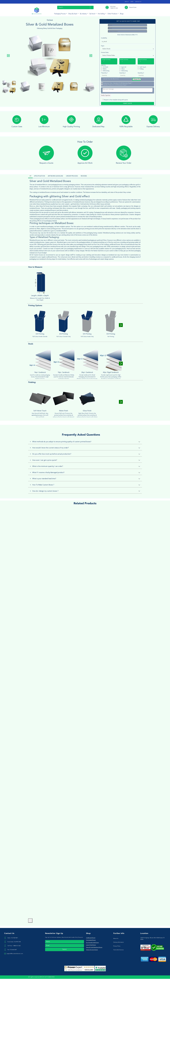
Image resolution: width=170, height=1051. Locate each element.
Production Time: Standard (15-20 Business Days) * (117, 83)
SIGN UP (126, 1)
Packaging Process (60, 14)
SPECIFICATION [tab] (39, 176)
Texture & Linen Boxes (92, 949)
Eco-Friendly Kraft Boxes (92, 942)
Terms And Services (118, 949)
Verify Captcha (105, 95)
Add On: (103, 65)
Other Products (112, 14)
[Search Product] (92, 7)
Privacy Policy (116, 946)
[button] (30, 920)
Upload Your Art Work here (111, 79)
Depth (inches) (142, 59)
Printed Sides (105, 52)
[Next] (121, 325)
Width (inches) (124, 59)
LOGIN (131, 1)
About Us (115, 938)
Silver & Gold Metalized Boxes (94, 947)
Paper (102, 45)
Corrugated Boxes (91, 940)
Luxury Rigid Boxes (91, 945)
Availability (104, 38)
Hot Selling (101, 14)
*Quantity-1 (104, 73)
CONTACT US (138, 1)
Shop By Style (72, 14)
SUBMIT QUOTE (127, 103)
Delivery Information (118, 942)
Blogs (121, 14)
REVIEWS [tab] (84, 176)
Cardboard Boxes (90, 937)
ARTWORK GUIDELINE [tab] (55, 176)
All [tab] (30, 176)
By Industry (83, 14)
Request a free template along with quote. (116, 99)
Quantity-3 (141, 73)
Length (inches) (106, 59)
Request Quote (132, 7)
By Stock (92, 14)
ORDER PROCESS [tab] (72, 176)
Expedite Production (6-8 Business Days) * (115, 85)
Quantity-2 (122, 73)
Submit (64, 949)
